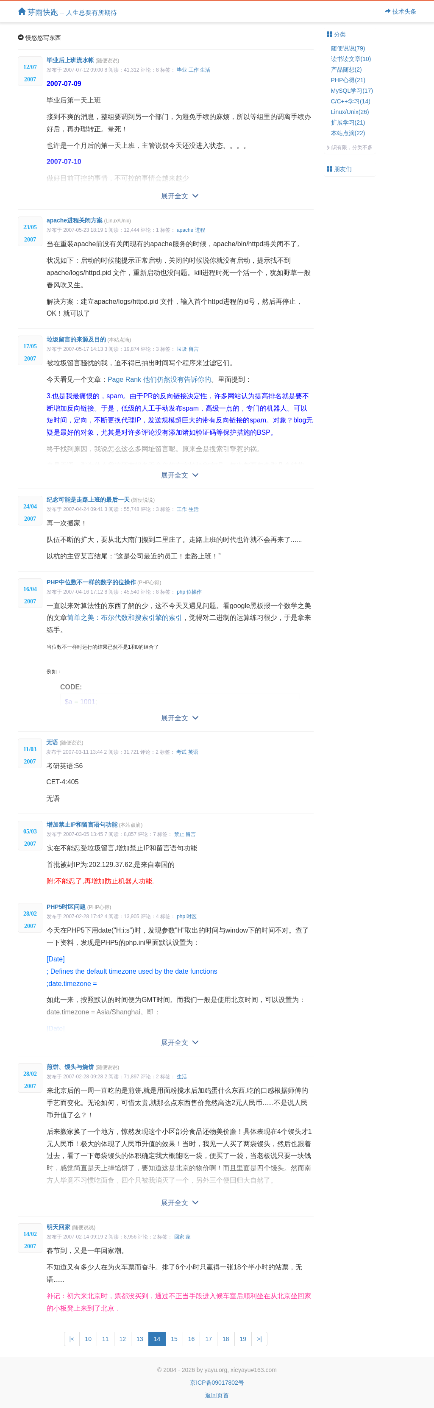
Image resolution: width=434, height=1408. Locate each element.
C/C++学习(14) (350, 101)
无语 (64, 742)
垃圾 (182, 349)
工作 (194, 70)
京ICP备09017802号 (217, 1382)
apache (185, 230)
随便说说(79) (348, 48)
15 (174, 1339)
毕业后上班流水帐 (83, 60)
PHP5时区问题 (79, 906)
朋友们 (339, 169)
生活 (205, 70)
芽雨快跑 (67, 12)
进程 (200, 230)
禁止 (179, 834)
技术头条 (400, 11)
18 (226, 1339)
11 (105, 1339)
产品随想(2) (346, 69)
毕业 (182, 70)
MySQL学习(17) (352, 90)
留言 (194, 349)
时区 (191, 916)
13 (139, 1339)
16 (191, 1339)
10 (88, 1339)
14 (157, 1339)
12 (123, 1339)
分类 (336, 34)
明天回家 (71, 1227)
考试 (181, 752)
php (181, 592)
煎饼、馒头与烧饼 (83, 1067)
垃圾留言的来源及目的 (89, 339)
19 (243, 1339)
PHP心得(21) (348, 80)
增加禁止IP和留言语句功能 (94, 824)
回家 (179, 1237)
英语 (193, 752)
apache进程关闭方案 (89, 220)
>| (259, 1339)
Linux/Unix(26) (350, 111)
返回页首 (217, 1395)
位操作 (194, 592)
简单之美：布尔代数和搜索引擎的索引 (124, 617)
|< (72, 1339)
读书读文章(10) (351, 59)
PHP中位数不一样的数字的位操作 (104, 582)
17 (208, 1339)
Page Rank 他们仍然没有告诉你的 (159, 379)
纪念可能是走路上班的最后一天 (101, 499)
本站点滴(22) (348, 133)
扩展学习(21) (348, 122)
